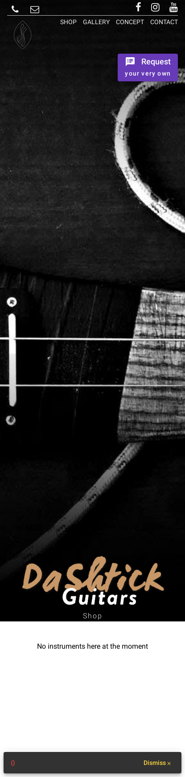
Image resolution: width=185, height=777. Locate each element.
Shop (68, 21)
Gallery (96, 21)
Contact (164, 21)
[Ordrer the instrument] (148, 67)
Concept (130, 21)
